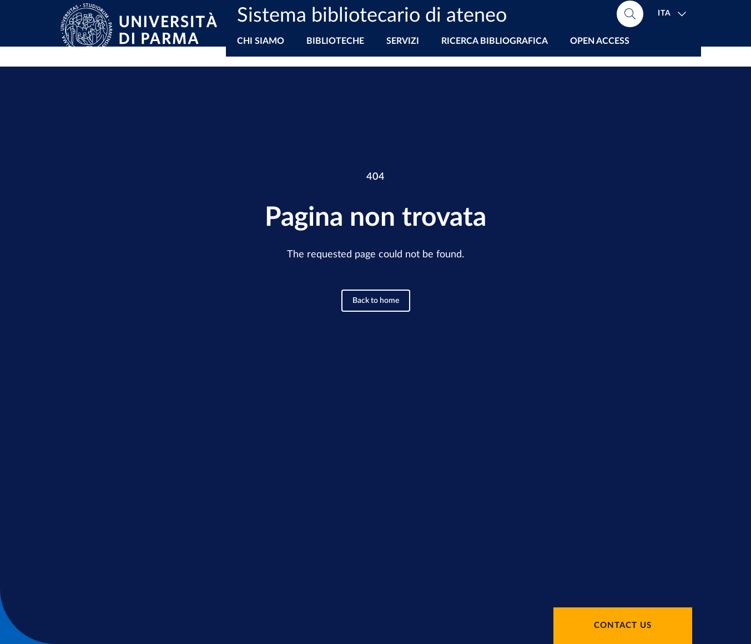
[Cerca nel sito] (630, 16)
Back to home (375, 301)
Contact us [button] (623, 625)
